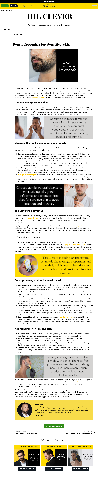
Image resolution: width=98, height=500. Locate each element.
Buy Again (13, 5)
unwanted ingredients (77, 226)
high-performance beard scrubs (75, 245)
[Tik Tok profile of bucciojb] (39, 415)
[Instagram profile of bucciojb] (36, 415)
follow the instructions (66, 317)
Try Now (5, 5)
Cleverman (54, 177)
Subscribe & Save (49, 1)
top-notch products (38, 98)
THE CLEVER (49, 17)
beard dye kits (33, 218)
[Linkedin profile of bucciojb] (42, 415)
